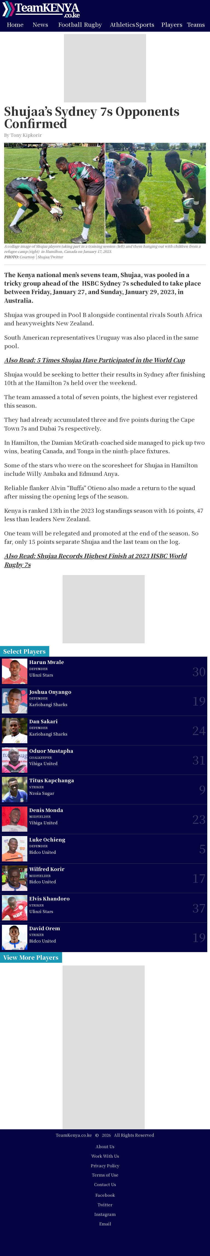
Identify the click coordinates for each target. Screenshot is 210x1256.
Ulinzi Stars (41, 675)
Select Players (24, 651)
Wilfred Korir (47, 869)
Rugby (93, 24)
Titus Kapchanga (51, 780)
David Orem (44, 928)
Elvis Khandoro (49, 898)
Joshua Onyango (50, 691)
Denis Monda (46, 810)
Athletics (122, 24)
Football (70, 24)
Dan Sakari (43, 721)
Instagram (105, 1214)
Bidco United (42, 852)
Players (171, 24)
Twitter (105, 1204)
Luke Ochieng (47, 839)
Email (105, 1224)
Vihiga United (43, 763)
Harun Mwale (46, 662)
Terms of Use (105, 1175)
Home (15, 24)
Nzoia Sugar (41, 793)
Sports (145, 24)
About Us (105, 1146)
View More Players (31, 957)
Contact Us (105, 1184)
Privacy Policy (105, 1165)
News (40, 24)
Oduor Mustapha (51, 750)
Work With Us (105, 1156)
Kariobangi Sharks (48, 704)
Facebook (105, 1195)
